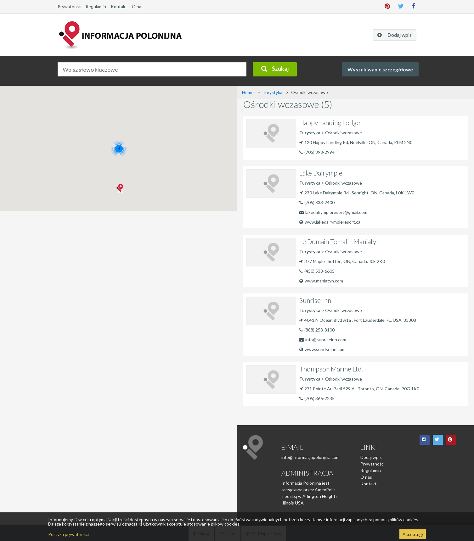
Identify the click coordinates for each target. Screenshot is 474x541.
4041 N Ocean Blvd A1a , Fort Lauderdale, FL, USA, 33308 (357, 320)
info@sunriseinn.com (325, 339)
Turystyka (272, 92)
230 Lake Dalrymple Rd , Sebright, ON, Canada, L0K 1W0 (356, 192)
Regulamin (96, 6)
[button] (119, 188)
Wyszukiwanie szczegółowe (380, 69)
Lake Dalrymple (320, 173)
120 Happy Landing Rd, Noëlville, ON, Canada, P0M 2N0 (355, 142)
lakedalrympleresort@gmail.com (336, 212)
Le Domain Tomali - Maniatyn (339, 241)
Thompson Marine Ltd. (331, 369)
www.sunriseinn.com (322, 349)
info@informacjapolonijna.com (310, 457)
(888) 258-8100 (319, 329)
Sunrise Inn (315, 300)
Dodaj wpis (371, 457)
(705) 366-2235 (319, 398)
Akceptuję (413, 534)
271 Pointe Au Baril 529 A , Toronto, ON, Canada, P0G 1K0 (359, 388)
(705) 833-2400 (319, 202)
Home (248, 92)
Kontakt (119, 6)
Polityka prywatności (68, 534)
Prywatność (69, 6)
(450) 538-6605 (319, 271)
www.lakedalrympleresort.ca (329, 222)
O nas (138, 6)
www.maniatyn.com (321, 280)
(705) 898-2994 (319, 152)
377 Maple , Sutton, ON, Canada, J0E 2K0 (342, 261)
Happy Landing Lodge (329, 122)
